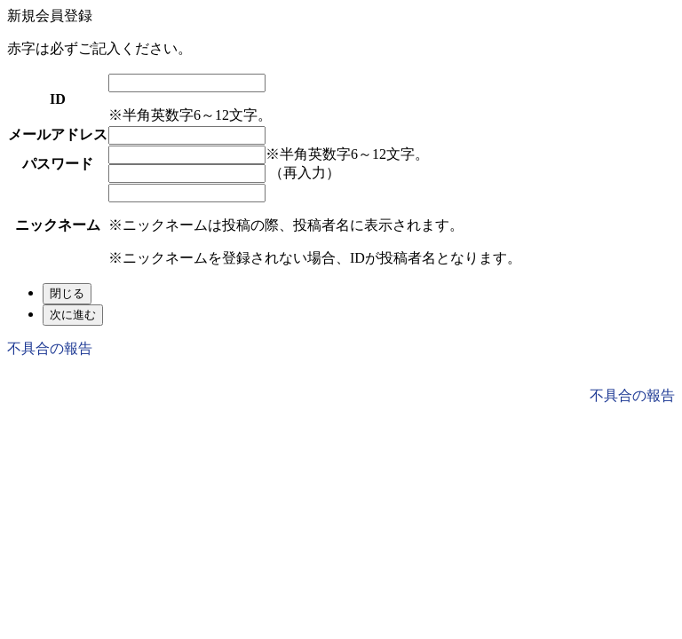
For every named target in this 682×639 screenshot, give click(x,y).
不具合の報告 (49, 348)
